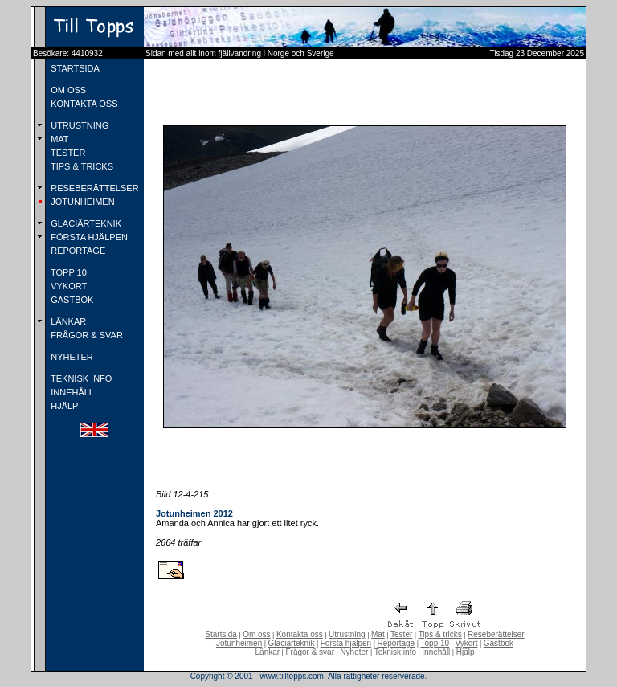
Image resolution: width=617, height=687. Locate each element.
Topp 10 (435, 643)
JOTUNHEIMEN (81, 202)
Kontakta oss (299, 634)
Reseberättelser (496, 634)
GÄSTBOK (70, 300)
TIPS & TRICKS (80, 166)
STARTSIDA (74, 68)
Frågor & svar (309, 652)
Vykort (466, 643)
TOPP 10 (67, 272)
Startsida (220, 634)
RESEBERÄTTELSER (93, 188)
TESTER (66, 152)
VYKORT (67, 286)
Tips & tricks (440, 634)
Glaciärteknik (291, 643)
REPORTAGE (76, 251)
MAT (58, 139)
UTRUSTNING (78, 125)
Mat (378, 634)
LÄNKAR (67, 321)
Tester (401, 634)
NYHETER (70, 357)
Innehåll (436, 652)
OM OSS (67, 90)
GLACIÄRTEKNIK (84, 223)
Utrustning (347, 634)
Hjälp (465, 652)
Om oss (256, 634)
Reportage (396, 643)
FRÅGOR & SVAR (85, 335)
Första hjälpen (346, 643)
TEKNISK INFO (80, 378)
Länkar (267, 652)
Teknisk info (395, 652)
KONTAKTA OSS (82, 103)
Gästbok (498, 643)
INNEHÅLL (71, 392)
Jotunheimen (239, 643)
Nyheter (354, 652)
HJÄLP (63, 406)
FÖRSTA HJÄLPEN (88, 237)
